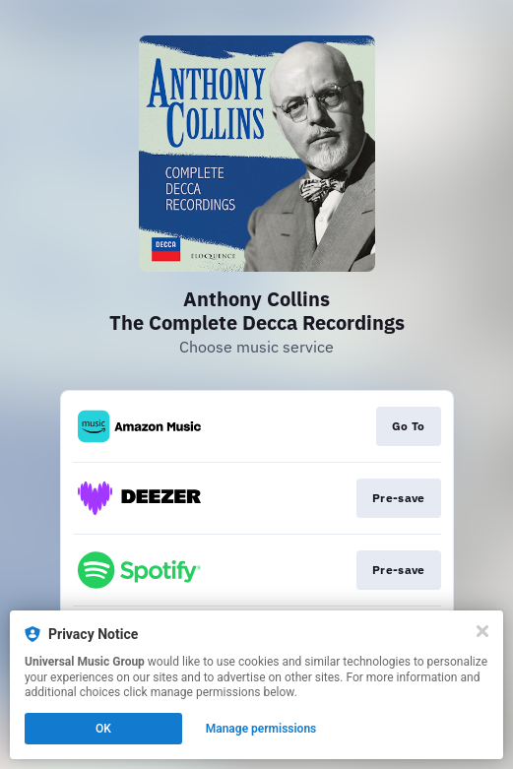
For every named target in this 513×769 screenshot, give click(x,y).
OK (103, 729)
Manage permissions (261, 729)
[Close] (482, 631)
